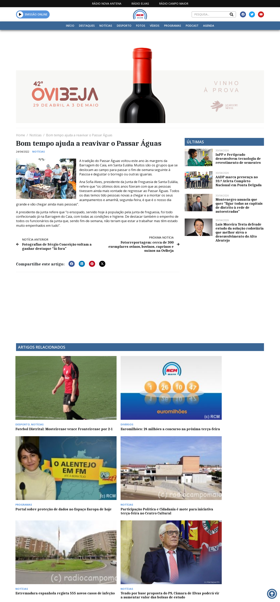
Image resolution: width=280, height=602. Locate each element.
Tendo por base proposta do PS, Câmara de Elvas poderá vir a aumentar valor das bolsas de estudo (105, 468)
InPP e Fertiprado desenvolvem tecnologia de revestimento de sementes (238, 159)
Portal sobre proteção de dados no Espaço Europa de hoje (171, 404)
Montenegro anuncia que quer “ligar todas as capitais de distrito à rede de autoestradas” (239, 205)
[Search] (231, 14)
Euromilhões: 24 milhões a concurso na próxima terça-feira (106, 404)
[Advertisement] (98, 305)
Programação (162, 560)
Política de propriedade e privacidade (235, 560)
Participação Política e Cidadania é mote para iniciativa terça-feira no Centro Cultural (235, 406)
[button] (20, 14)
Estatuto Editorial (128, 560)
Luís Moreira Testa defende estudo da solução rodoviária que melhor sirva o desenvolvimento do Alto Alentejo (240, 232)
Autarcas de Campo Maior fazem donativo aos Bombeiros (169, 464)
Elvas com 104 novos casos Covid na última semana (42, 529)
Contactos (189, 560)
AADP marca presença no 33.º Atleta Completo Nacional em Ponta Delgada (239, 181)
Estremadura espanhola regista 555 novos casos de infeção (43, 464)
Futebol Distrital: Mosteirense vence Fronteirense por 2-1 (41, 404)
